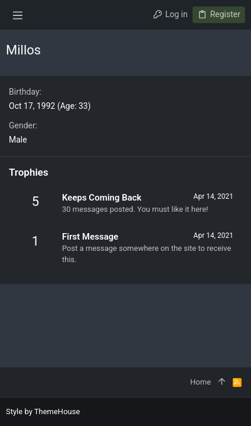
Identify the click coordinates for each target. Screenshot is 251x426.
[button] (18, 14)
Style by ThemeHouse (43, 411)
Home (200, 381)
